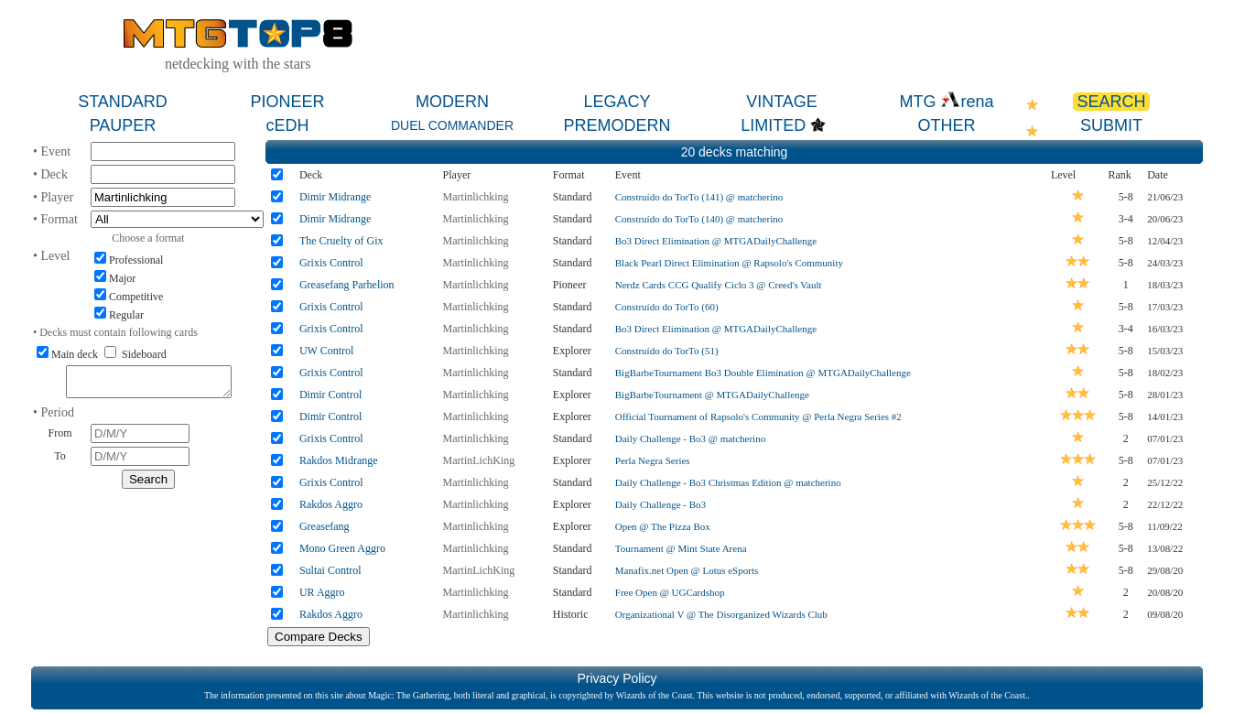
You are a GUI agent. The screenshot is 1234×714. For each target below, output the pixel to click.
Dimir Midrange (335, 196)
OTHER (947, 125)
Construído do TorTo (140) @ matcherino (699, 218)
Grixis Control (331, 262)
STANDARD (123, 101)
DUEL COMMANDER (452, 125)
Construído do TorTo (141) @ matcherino (699, 196)
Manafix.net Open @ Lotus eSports (686, 570)
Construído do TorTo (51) (667, 350)
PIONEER (287, 101)
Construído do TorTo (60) (667, 306)
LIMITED (773, 125)
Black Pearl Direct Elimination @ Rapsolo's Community (729, 262)
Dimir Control (330, 394)
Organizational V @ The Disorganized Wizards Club (721, 614)
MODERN (452, 101)
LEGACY (616, 101)
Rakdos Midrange (338, 460)
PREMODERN (616, 125)
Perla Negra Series (652, 460)
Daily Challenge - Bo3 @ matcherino (690, 438)
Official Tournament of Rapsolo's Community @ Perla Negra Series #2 (758, 416)
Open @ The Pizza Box (662, 526)
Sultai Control (330, 570)
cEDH (286, 125)
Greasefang (324, 526)
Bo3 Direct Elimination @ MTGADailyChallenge (716, 240)
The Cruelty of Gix (341, 240)
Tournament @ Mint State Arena (681, 548)
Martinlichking (476, 196)
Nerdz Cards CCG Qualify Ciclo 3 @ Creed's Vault (718, 284)
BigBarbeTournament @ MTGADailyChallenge (712, 394)
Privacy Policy (616, 678)
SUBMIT (1111, 125)
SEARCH (1111, 101)
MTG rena (946, 101)
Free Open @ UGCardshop (670, 592)
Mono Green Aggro (342, 548)
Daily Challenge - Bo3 (660, 504)
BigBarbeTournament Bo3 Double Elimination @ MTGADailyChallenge (763, 372)
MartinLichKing (479, 460)
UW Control (326, 350)
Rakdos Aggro (331, 504)
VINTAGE (781, 101)
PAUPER (123, 125)
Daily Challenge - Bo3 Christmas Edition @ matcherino (728, 482)
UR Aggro (322, 592)
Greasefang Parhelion (347, 284)
